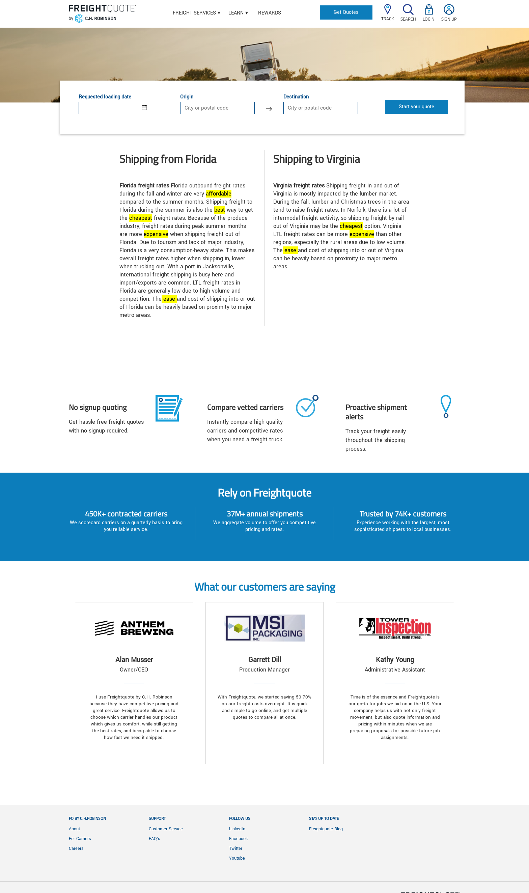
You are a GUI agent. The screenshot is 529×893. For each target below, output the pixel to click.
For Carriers (80, 839)
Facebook (238, 839)
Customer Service (166, 829)
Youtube (237, 858)
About (74, 829)
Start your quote (416, 106)
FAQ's (154, 839)
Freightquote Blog (326, 829)
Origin (186, 97)
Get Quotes (346, 12)
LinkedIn (237, 829)
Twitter (235, 848)
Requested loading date (105, 97)
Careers (76, 848)
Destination (296, 97)
